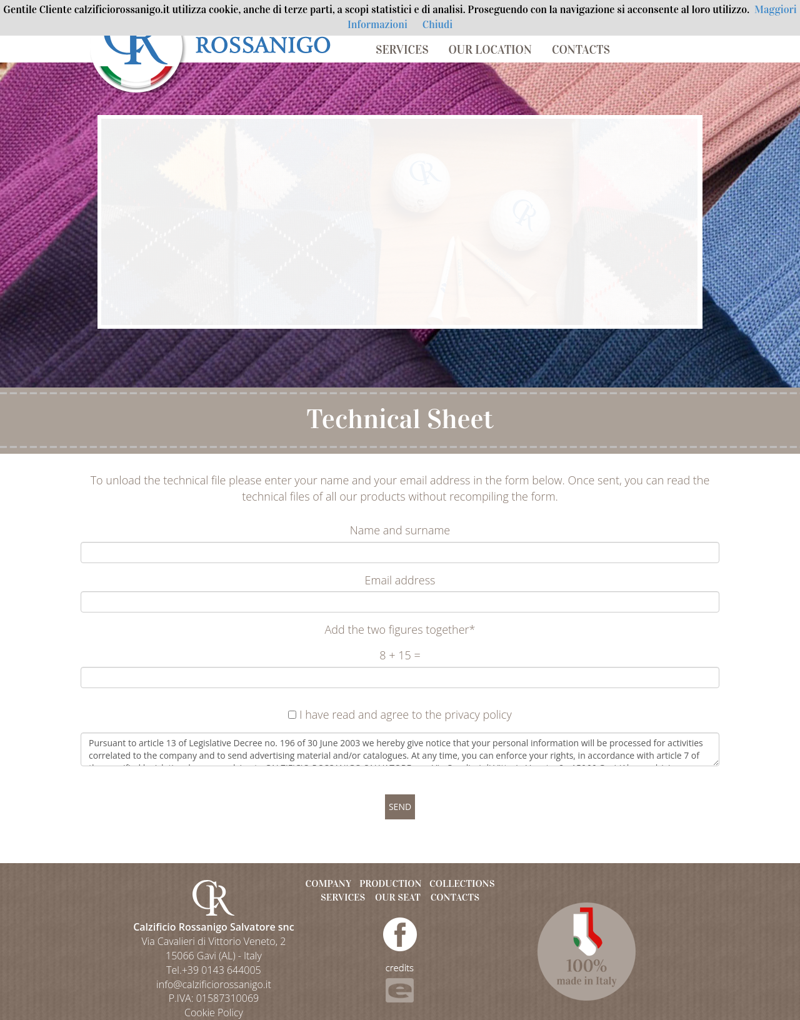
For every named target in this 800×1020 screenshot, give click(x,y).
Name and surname (400, 530)
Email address (400, 580)
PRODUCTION (390, 883)
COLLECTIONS (461, 883)
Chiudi (437, 24)
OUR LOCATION (490, 49)
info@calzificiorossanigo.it (213, 984)
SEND (400, 806)
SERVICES (402, 49)
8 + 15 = (399, 655)
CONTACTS (581, 49)
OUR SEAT (398, 897)
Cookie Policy (213, 1012)
